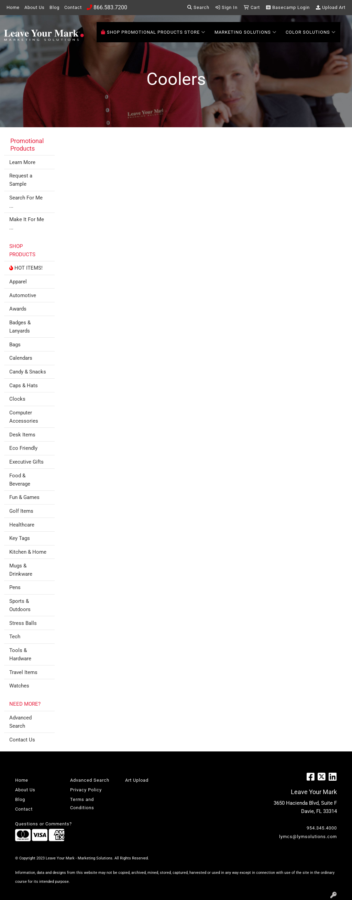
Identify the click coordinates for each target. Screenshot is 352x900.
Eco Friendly (23, 448)
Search (198, 7)
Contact (73, 7)
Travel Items (23, 672)
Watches (19, 686)
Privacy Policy (86, 789)
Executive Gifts (26, 462)
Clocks (17, 399)
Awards (17, 309)
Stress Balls (23, 623)
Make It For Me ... (26, 223)
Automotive (22, 295)
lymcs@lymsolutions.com (308, 836)
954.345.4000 (322, 828)
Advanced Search (20, 722)
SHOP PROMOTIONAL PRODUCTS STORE (153, 32)
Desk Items (22, 435)
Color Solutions (311, 32)
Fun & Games (24, 497)
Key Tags (19, 538)
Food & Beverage (19, 480)
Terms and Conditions (82, 803)
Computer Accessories (23, 417)
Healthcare (21, 525)
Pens (15, 587)
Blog (54, 7)
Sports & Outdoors (20, 605)
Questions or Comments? (43, 823)
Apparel (18, 282)
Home (13, 7)
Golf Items (21, 511)
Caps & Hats (23, 385)
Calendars (20, 358)
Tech (14, 636)
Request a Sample (20, 180)
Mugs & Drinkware (20, 570)
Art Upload (136, 780)
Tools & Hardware (20, 654)
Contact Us (22, 740)
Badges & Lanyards (20, 326)
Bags (15, 344)
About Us (34, 7)
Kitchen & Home (27, 552)
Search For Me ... (26, 202)
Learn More (22, 162)
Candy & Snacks (27, 372)
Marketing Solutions (245, 32)
